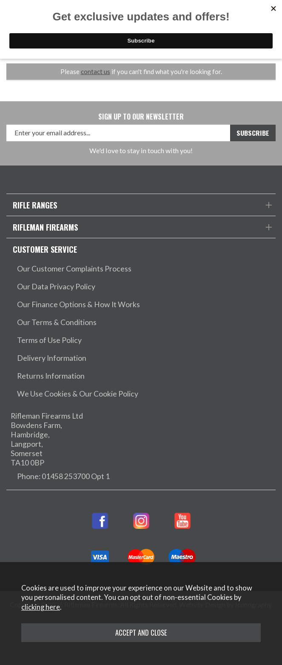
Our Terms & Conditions (57, 322)
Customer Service (45, 249)
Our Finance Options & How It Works (78, 304)
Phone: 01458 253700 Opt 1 (63, 476)
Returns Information (51, 375)
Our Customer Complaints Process (74, 268)
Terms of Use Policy (49, 340)
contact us (95, 71)
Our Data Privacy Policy (56, 286)
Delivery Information (51, 358)
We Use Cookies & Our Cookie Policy (77, 393)
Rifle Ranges (35, 205)
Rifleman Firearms (45, 227)
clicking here (40, 607)
